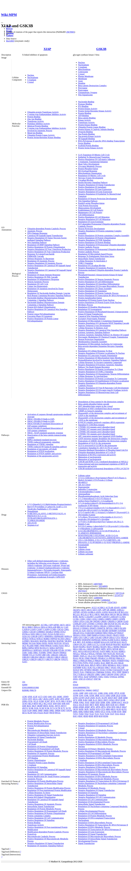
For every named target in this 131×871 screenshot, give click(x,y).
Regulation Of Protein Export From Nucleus (96, 300)
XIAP (47, 49)
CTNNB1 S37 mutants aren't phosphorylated (96, 429)
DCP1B (111, 624)
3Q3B (122, 700)
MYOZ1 (95, 651)
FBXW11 (77, 635)
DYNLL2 (26, 634)
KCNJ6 (61, 639)
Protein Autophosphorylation (90, 298)
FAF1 (45, 634)
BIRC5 (30, 627)
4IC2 (41, 703)
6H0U (75, 712)
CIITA (81, 621)
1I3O (45, 697)
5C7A (52, 708)
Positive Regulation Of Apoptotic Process (44, 804)
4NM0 (122, 705)
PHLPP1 (122, 656)
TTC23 (32, 655)
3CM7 (47, 701)
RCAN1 (114, 663)
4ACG (75, 705)
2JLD (118, 695)
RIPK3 (25, 648)
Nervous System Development (90, 178)
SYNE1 (68, 650)
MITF (98, 649)
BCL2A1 (124, 612)
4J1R (112, 705)
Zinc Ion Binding (34, 119)
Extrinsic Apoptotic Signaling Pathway (94, 332)
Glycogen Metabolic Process (90, 166)
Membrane (82, 79)
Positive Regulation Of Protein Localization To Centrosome (102, 378)
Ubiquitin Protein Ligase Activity (41, 135)
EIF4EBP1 (113, 631)
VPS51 (80, 677)
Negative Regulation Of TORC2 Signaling (95, 372)
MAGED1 (34, 641)
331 (23, 682)
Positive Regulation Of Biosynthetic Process (96, 742)
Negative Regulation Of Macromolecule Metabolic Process (102, 739)
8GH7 (46, 713)
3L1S (95, 700)
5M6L (51, 710)
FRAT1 (109, 635)
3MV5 (106, 700)
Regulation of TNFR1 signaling (40, 444)
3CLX (35, 701)
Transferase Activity (35, 121)
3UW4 (69, 701)
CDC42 (60, 629)
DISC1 (118, 626)
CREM (119, 621)
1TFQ (24, 699)
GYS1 (117, 637)
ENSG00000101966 (30, 687)
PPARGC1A (103, 658)
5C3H (41, 708)
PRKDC (98, 660)
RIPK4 (31, 648)
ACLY (94, 607)
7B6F (124, 712)
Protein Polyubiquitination (38, 726)
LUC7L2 (96, 644)
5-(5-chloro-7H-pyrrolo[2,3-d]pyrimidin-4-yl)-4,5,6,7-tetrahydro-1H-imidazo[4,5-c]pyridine (100, 518)
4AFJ (87, 705)
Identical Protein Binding (37, 126)
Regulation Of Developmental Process (94, 802)
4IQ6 (107, 705)
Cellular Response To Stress (38, 793)
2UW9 (81, 698)
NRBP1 (76, 656)
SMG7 (107, 667)
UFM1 (116, 674)
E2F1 (84, 631)
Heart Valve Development (88, 164)
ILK (74, 642)
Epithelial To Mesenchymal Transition (93, 157)
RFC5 (67, 646)
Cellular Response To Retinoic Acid (93, 328)
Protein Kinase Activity (87, 109)
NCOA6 (32, 643)
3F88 (80, 700)
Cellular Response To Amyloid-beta (92, 376)
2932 (75, 682)
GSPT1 (41, 636)
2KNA (46, 699)
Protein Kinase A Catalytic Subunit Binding (96, 129)
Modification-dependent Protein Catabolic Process (48, 832)
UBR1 (97, 674)
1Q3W (75, 695)
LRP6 (89, 644)
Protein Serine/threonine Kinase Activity (94, 111)
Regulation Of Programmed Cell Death (43, 749)
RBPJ (108, 663)
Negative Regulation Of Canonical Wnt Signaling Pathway (102, 330)
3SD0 (92, 702)
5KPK (81, 709)
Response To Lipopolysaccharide (40, 254)
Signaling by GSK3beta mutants (91, 425)
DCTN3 (76, 626)
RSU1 (119, 665)
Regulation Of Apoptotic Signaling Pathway (45, 846)
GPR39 (105, 637)
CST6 (83, 624)
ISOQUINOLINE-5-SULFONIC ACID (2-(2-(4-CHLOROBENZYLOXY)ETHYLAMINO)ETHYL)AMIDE (103, 536)
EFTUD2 (97, 631)
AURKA (91, 612)
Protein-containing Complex (39, 816)
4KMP (40, 706)
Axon (80, 81)
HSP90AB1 (59, 636)
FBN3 (105, 633)
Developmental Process (87, 841)
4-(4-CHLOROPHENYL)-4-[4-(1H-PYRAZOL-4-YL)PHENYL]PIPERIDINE (99, 532)
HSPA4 (104, 640)
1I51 (54, 697)
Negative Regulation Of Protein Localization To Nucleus (101, 353)
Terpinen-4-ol (33, 525)
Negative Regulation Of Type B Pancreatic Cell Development (103, 388)
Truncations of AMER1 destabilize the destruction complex (102, 441)
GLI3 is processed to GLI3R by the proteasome (97, 445)
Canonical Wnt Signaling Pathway (92, 316)
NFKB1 (99, 654)
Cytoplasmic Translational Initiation (93, 162)
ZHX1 (75, 679)
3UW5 (25, 703)
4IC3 (45, 703)
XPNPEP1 (93, 677)
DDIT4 (83, 626)
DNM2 (57, 632)
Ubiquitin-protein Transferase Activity (43, 112)
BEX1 (97, 614)
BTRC (75, 617)
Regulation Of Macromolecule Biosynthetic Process (99, 836)
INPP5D (53, 639)
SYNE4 (109, 670)
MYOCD (88, 651)
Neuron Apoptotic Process (38, 282)
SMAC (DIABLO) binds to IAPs (40, 419)
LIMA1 (67, 639)
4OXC (51, 706)
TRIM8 (25, 655)
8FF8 (96, 716)
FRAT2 (116, 635)
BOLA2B (52, 627)
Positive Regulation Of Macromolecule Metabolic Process (102, 751)
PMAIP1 (94, 658)
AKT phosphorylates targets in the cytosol (95, 406)
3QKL (81, 702)
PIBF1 (37, 646)
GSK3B (101, 49)
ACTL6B (109, 607)
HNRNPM (86, 640)
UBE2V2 (49, 659)
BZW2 (81, 617)
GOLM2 (98, 637)
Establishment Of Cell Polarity (90, 210)
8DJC (80, 716)
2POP (67, 699)
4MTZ (45, 706)
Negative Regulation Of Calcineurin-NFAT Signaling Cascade (103, 323)
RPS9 (37, 648)
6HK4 (86, 712)
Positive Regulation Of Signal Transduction (45, 795)
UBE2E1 (42, 657)
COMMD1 (40, 632)
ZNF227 (89, 679)
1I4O (50, 697)
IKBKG (124, 640)
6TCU (103, 712)
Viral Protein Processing (88, 205)
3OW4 (112, 700)
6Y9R (113, 712)
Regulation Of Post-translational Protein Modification (49, 790)
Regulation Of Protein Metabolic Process (44, 809)
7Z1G (117, 714)
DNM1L (85, 628)
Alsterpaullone (84, 494)
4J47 (68, 703)
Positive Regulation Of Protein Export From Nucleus (100, 302)
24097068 (97, 584)
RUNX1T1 (44, 648)
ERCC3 (39, 634)
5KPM (92, 709)
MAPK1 (82, 647)
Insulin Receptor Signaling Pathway (93, 182)
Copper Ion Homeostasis (37, 286)
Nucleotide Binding (86, 102)
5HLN (118, 707)
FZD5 (121, 635)
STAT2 (103, 670)
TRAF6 (55, 652)
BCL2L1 (76, 614)
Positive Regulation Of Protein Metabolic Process (47, 751)
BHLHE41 (105, 614)
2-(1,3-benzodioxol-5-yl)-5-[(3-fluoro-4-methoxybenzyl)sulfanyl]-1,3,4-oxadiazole (95, 499)
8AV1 (75, 716)
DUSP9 (123, 628)
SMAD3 (100, 667)
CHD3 (75, 621)
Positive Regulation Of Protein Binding (94, 242)
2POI (62, 699)
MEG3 (76, 649)
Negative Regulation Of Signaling (92, 795)
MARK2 (96, 647)
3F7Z (75, 700)
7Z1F (112, 714)
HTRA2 (32, 639)
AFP (51, 625)
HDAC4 (124, 637)
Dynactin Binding (85, 132)
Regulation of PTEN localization (40, 451)
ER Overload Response (87, 171)
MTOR (115, 649)
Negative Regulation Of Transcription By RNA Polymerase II (103, 781)
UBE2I (57, 657)
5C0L (36, 708)
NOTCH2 (120, 654)
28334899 (103, 586)
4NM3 (75, 707)
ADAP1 (117, 607)
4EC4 (30, 703)
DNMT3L (101, 628)
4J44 (55, 703)
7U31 (96, 714)
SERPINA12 (27, 650)
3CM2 (41, 701)
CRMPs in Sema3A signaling (90, 411)
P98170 (33, 690)
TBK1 (35, 652)
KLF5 (124, 642)
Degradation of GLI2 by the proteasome (94, 443)
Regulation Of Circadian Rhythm (91, 265)
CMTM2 (96, 621)
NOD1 (44, 643)
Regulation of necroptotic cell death (42, 449)
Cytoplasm (31, 80)
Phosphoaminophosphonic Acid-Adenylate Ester (98, 496)
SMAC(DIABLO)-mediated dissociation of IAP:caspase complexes (45, 424)
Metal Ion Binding (34, 133)
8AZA (40, 713)
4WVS (57, 706)
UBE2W (57, 659)
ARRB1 (113, 610)
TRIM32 (62, 652)
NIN (105, 654)
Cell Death (31, 744)
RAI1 (103, 663)
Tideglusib (82, 547)
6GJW (30, 713)
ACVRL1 (45, 625)
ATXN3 (84, 612)
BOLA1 (37, 627)
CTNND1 (99, 624)
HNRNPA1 (49, 636)
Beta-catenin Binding (86, 118)
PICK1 (82, 658)
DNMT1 (93, 628)
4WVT (64, 706)
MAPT (89, 647)
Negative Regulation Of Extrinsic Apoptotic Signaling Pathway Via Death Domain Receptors (100, 366)
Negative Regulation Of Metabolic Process (95, 730)
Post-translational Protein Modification (43, 756)
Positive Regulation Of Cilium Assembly (95, 289)
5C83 (24, 710)
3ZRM (114, 702)
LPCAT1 (82, 644)
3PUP (117, 700)
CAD (66, 627)
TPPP (119, 672)
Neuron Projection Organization (91, 339)
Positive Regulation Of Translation (92, 291)
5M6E (34, 710)
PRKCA (76, 660)
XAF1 (24, 662)
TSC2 (75, 674)
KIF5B (113, 642)
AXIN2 (105, 612)
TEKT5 (76, 672)
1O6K (100, 693)
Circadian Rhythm (85, 180)
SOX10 (76, 670)
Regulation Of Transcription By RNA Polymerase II (99, 829)
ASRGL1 (120, 610)
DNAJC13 (77, 628)
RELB (121, 663)
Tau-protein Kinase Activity (89, 136)
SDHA (52, 648)
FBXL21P (112, 633)
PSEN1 (114, 660)
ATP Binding (83, 115)
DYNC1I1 (77, 631)
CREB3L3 (111, 621)
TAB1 (24, 652)
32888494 (98, 598)
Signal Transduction (86, 843)
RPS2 (105, 665)
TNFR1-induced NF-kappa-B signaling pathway (47, 447)
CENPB (121, 619)
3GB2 (85, 700)
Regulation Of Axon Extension (90, 222)
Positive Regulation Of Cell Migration (93, 217)
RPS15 (99, 665)
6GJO (118, 709)
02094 (24, 685)
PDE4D (100, 656)
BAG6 (111, 612)
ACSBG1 (101, 607)
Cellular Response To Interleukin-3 (92, 261)
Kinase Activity (84, 120)
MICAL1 (83, 649)
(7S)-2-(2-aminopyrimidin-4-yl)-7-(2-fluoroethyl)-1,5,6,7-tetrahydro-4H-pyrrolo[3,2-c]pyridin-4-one (102, 509)
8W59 (51, 713)
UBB (43, 655)
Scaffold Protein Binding (88, 145)
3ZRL (108, 702)
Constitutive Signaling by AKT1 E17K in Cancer (98, 448)
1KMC (59, 697)
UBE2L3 (26, 659)
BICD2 (120, 614)
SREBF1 (95, 670)
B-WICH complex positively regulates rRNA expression (101, 422)
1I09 (86, 693)
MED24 (123, 647)
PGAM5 (30, 646)
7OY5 (75, 714)
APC (100, 610)
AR (107, 610)
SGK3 (90, 667)
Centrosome (83, 72)
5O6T (63, 710)
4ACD (125, 702)
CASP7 (40, 629)
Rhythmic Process (85, 305)
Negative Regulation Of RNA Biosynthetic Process (99, 758)
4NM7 (87, 707)
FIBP (89, 635)
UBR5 (103, 674)
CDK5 (88, 619)
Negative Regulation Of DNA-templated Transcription (100, 756)
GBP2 (75, 637)
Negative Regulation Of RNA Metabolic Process (98, 744)
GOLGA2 (26, 636)
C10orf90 (89, 617)
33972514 (119, 593)
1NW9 (65, 697)
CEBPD (107, 619)
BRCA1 (60, 627)
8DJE (91, 716)
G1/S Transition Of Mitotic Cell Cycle (94, 155)
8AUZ (122, 714)
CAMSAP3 (114, 617)
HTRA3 (39, 639)
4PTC (93, 707)
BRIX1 (126, 614)
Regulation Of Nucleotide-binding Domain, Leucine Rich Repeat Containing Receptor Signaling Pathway (49, 294)
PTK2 (126, 660)
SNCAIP (120, 667)
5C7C (63, 708)
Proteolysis (31, 834)
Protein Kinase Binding (87, 125)
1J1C (95, 693)
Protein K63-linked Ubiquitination (41, 307)
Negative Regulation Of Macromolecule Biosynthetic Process (103, 772)
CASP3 (33, 629)
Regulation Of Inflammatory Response (43, 279)
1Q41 (81, 695)
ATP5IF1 (76, 612)
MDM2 (25, 643)
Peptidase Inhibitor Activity (38, 124)
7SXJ (86, 714)
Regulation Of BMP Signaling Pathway (43, 245)
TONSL (108, 672)
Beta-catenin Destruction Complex (92, 85)
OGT (24, 646)
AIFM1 (56, 625)
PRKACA (120, 658)
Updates (9, 35)
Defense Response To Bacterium (40, 259)
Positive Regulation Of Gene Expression (94, 189)
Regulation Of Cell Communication (42, 774)
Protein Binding (33, 117)
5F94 (109, 707)
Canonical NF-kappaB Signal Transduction (45, 235)
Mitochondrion (84, 69)
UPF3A (123, 674)
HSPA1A (68, 636)
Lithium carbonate (85, 554)
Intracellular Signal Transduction (91, 259)
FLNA (50, 634)
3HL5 (63, 701)
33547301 (112, 602)
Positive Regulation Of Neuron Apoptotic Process (98, 279)
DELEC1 (104, 626)
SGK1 (84, 667)
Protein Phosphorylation (88, 169)
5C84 (29, 710)
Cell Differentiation (86, 215)
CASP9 (46, 629)
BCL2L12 (85, 614)
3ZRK (102, 702)
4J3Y (50, 703)
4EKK (102, 705)
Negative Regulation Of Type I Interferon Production (49, 249)
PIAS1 (75, 658)
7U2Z (91, 714)
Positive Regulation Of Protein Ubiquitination (46, 247)
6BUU (113, 709)
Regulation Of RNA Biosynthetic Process (95, 823)
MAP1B (109, 644)
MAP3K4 (126, 644)
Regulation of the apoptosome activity (43, 456)
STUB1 (61, 650)
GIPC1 (86, 637)
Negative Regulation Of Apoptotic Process (44, 263)
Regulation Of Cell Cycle (37, 284)
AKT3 (94, 610)
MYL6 (81, 651)
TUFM (38, 655)
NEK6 (38, 643)
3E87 (115, 698)
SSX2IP (46, 650)
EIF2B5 (105, 631)
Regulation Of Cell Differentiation (92, 813)
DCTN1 (118, 624)
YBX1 (100, 677)
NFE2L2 (84, 654)
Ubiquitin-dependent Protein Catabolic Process (46, 229)
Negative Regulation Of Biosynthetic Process (96, 767)
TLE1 (82, 672)
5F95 (113, 707)
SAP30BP (77, 667)
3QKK (75, 702)
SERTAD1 (37, 650)
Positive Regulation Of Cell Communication (45, 818)
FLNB (56, 634)
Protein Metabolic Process (38, 721)
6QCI (35, 713)
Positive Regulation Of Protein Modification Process (48, 788)
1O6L (105, 693)
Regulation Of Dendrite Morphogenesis (94, 307)
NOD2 (50, 643)
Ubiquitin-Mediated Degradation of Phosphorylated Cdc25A (103, 450)
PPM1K (48, 646)
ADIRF (124, 607)
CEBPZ (115, 619)
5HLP (124, 707)
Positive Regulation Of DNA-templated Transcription (100, 763)
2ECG (35, 699)
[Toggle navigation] (2, 22)
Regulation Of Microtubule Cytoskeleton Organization (100, 321)
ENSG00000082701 (81, 687)
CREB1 (103, 621)
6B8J (108, 709)
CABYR (105, 617)
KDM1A (89, 642)
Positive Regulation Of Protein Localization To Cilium (100, 369)
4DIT (97, 705)
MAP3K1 (117, 644)
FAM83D (98, 633)
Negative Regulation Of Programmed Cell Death (98, 723)
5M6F (40, 710)
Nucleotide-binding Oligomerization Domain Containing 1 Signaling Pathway (45, 299)
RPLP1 (93, 665)
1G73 (40, 697)
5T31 (103, 709)
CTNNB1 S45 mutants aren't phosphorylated (96, 432)
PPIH (42, 646)
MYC (75, 651)
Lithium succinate (85, 552)
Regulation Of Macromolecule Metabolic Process (98, 779)
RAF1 (61, 646)
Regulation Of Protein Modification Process (45, 781)
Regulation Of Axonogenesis (90, 309)
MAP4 (75, 647)
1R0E (97, 695)
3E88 (120, 698)
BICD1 (113, 614)
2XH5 (92, 698)
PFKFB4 (114, 656)
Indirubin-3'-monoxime (87, 489)
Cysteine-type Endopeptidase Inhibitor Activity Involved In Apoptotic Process (46, 129)
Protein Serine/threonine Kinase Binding (44, 137)
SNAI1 (114, 667)
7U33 (101, 714)
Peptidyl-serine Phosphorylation (91, 203)
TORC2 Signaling (85, 263)
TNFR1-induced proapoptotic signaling (43, 442)
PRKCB (83, 660)
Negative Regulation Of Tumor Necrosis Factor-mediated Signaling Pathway (47, 239)
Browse (9, 29)
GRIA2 (112, 637)
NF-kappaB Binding (86, 139)
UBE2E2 (50, 657)
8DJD (85, 716)
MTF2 (109, 649)
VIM (75, 677)
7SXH (81, 714)
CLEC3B (88, 621)
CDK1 (66, 629)
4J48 (24, 706)
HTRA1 (25, 639)
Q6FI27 (96, 690)
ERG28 (76, 633)
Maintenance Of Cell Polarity (90, 212)
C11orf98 (97, 617)
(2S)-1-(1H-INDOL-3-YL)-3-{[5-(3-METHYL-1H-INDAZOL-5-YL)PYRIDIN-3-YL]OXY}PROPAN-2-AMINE (104, 541)
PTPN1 (86, 663)
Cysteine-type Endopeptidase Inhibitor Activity (46, 114)
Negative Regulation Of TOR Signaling (94, 240)
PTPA (79, 663)
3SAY (87, 702)
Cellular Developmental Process (91, 811)
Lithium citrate (84, 549)
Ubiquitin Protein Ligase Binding (91, 127)
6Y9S (119, 712)
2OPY (51, 699)
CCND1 (122, 617)
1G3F (35, 697)
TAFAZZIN (118, 670)
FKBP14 (95, 635)
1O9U (111, 693)
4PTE (98, 707)
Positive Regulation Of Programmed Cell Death (47, 811)
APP (104, 610)
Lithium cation (84, 475)
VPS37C (64, 659)
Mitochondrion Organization (90, 173)
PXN (91, 663)
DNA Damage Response (37, 233)
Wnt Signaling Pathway (37, 242)
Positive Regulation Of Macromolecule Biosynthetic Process (103, 769)
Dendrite (81, 83)
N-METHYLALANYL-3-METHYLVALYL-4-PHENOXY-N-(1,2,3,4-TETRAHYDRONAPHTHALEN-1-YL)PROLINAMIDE (46, 517)
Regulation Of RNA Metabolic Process (94, 827)
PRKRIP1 (106, 660)
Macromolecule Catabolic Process (41, 836)
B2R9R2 (25, 690)
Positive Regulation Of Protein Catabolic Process (98, 293)
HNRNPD (77, 640)
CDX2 (94, 619)
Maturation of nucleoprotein (89, 457)
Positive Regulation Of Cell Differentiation (95, 282)
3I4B (90, 700)
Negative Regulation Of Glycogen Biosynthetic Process (101, 286)
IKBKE (47, 639)
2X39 (87, 698)
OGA (90, 656)
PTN (75, 663)
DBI (105, 624)
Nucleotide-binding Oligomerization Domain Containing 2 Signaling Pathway (45, 303)
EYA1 (82, 633)
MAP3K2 (43, 641)
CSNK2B (77, 624)
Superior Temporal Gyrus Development (94, 325)
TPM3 (49, 652)
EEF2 (33, 634)
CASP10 (25, 629)
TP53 (114, 672)
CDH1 (82, 619)
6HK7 (92, 712)
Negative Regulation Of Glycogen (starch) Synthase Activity (103, 390)
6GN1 (124, 709)
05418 (75, 685)
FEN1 (83, 635)
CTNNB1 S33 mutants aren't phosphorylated (96, 427)
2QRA (24, 701)
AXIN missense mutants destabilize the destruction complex (103, 438)
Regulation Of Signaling (37, 767)
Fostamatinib (83, 545)
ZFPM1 (121, 677)
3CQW (104, 698)
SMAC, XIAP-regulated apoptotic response (45, 433)
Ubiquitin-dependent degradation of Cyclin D (96, 452)
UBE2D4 (34, 657)
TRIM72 (125, 672)
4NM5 (81, 707)
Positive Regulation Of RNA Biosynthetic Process (98, 765)
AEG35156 (32, 523)
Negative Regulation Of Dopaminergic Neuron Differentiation (103, 374)
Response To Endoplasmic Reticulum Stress (96, 256)
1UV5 (102, 695)
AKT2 (68, 625)
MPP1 (103, 649)
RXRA (125, 665)
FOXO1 (102, 635)
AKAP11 (76, 610)
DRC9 (116, 628)
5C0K (31, 708)
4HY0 (35, 703)
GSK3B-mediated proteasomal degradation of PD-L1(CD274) (103, 468)
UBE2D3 (26, 657)
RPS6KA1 (112, 665)
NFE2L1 (76, 654)
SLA (95, 667)
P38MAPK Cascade (35, 256)
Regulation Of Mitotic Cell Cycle (91, 175)
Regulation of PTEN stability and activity (44, 453)
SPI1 (82, 670)
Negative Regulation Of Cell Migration (94, 219)
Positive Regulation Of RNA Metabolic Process (97, 776)
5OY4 (97, 709)
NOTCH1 (58, 643)
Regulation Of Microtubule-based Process (95, 254)
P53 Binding (83, 106)
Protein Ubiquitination (36, 760)
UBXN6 (109, 674)
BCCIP (117, 612)
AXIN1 (98, 612)
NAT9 (102, 651)
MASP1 (103, 647)
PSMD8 (120, 660)
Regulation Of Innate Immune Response (43, 275)
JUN (83, 642)
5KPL (86, 709)
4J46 (64, 703)
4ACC (119, 702)
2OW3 (75, 698)
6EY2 (24, 713)
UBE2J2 (64, 657)
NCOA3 (114, 651)
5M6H (46, 710)
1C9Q (24, 697)
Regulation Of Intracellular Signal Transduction (47, 733)
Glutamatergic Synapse (87, 92)
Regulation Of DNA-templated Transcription (96, 818)
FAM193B (89, 633)
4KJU (29, 706)
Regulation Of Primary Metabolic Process (95, 749)
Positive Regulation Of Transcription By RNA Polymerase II (103, 295)
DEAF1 (90, 626)
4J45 (59, 703)
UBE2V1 (41, 659)
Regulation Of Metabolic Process (91, 788)
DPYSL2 (110, 628)
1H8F (81, 693)
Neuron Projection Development (91, 229)
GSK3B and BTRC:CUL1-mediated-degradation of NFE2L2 (103, 462)
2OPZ (57, 699)
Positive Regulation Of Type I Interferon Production (48, 252)
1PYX (116, 693)
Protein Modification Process (39, 723)
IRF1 (79, 642)
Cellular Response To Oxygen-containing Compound (100, 362)
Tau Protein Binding (86, 134)
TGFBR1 (42, 652)
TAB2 (30, 652)
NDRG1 (122, 651)
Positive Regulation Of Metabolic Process (95, 737)
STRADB (54, 650)
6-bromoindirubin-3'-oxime (89, 492)
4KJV (34, 706)
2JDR (113, 695)
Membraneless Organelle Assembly (92, 342)
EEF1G (90, 631)
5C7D (68, 708)
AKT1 (62, 625)
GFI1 (80, 637)
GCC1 (62, 634)
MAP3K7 (60, 641)
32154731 (118, 595)
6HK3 (80, 712)
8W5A (58, 713)
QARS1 (55, 646)
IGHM (111, 640)
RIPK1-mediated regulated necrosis (42, 440)
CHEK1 (25, 632)
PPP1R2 (112, 658)
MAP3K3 (52, 641)
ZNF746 (97, 679)
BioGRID (10, 41)
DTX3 (63, 632)
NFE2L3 (91, 654)
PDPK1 (107, 656)
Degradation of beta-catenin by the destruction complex (101, 402)
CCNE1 (76, 619)
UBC (48, 655)
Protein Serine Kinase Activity (90, 148)
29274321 (82, 591)
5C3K (46, 708)
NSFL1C (83, 656)
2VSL (30, 701)
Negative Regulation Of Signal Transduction (96, 185)
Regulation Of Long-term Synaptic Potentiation (97, 355)
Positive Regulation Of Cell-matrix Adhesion (96, 159)
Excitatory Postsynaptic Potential (91, 319)
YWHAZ (113, 677)
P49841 (89, 690)
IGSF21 (117, 640)
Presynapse (82, 88)
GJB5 (92, 637)
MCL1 (110, 647)
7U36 (106, 714)
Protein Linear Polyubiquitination (41, 314)
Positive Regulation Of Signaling (40, 820)
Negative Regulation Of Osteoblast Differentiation (98, 284)
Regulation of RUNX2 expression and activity (97, 455)
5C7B (57, 708)
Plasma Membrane (85, 76)
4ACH (81, 705)
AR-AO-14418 (84, 485)
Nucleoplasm (32, 77)
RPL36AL (85, 665)
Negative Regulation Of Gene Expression (95, 192)
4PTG (103, 707)
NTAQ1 (66, 643)
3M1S (100, 700)
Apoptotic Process (34, 231)
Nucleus (30, 75)
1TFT (30, 699)
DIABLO (49, 632)
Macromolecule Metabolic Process (41, 730)
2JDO (107, 695)
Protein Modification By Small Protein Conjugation (48, 776)
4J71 (117, 705)
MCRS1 (68, 641)
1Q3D (122, 693)
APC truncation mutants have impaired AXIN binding (100, 436)
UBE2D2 (63, 655)
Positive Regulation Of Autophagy (92, 187)
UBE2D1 (55, 655)
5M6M (57, 710)
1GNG (75, 693)
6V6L (108, 712)
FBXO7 (120, 633)
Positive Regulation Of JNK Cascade (42, 277)
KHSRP (97, 642)
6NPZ (97, 712)
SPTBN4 (88, 670)
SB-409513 (82, 482)
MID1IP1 (91, 649)
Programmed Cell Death (37, 742)
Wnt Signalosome (85, 95)
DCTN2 (125, 624)
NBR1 (108, 651)
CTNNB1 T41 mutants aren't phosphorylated (96, 434)
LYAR (102, 644)
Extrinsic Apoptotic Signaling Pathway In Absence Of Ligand (103, 335)
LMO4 (76, 644)
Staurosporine (83, 487)
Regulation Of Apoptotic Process (40, 261)
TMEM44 (100, 672)
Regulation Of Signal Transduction (41, 737)
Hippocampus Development (89, 208)
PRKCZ (90, 660)
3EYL (52, 701)
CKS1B (32, 632)
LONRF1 (26, 641)
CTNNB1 (91, 624)
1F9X (30, 697)
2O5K (123, 695)
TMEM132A (90, 672)
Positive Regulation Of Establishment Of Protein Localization (103, 381)
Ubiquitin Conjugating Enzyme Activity (43, 735)
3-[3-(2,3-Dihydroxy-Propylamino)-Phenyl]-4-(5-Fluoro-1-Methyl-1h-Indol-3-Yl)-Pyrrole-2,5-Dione (102, 479)
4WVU (25, 708)
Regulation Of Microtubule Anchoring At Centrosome (100, 344)
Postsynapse (83, 90)
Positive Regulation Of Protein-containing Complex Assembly (103, 235)
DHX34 (111, 626)
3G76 (58, 701)
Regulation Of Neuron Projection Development (97, 199)
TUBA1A (82, 674)
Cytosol (30, 82)
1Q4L (86, 695)
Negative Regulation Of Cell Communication (96, 797)
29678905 (70, 32)
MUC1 (121, 649)
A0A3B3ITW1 (79, 690)
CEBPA (101, 619)
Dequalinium (32, 511)
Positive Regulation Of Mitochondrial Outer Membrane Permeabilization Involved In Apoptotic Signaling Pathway (102, 359)
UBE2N (33, 659)
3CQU (98, 698)
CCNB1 (53, 629)
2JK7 (40, 699)
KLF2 (119, 642)
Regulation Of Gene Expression (91, 832)
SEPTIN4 (59, 648)
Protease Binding (85, 104)
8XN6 (105, 716)
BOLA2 (44, 627)
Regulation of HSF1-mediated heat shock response (99, 408)
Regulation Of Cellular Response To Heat (95, 351)
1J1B (90, 693)
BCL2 (24, 627)
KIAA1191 (105, 642)
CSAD (125, 621)
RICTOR (76, 665)
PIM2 (87, 658)
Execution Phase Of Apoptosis (39, 316)
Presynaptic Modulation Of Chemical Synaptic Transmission (103, 337)
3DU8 (110, 698)
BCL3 (92, 614)
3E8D (125, 698)
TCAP (125, 670)
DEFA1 (96, 626)
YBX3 (106, 677)
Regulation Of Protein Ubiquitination (42, 746)
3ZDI (97, 702)
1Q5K (91, 695)
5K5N (75, 709)
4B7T (92, 705)
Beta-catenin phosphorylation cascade (93, 404)
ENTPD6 (122, 631)
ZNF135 (82, 679)
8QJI (101, 716)
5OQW (69, 710)
